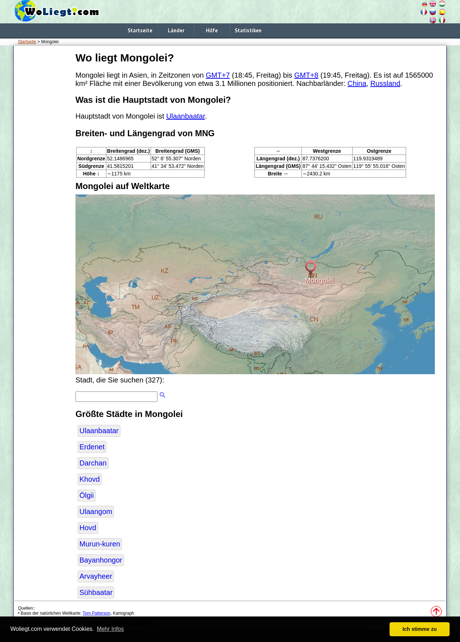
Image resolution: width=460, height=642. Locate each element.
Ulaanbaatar (185, 116)
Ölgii (86, 495)
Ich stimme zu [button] (419, 629)
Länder (176, 30)
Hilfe (212, 30)
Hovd (87, 528)
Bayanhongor (100, 560)
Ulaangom (95, 511)
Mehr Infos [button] (110, 629)
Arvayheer (95, 576)
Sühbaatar (95, 592)
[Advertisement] (43, 158)
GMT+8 (306, 75)
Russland (385, 83)
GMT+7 (218, 75)
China (357, 83)
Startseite (140, 30)
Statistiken (248, 30)
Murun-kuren (99, 544)
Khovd (89, 479)
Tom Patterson (96, 613)
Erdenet (92, 447)
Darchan (93, 463)
